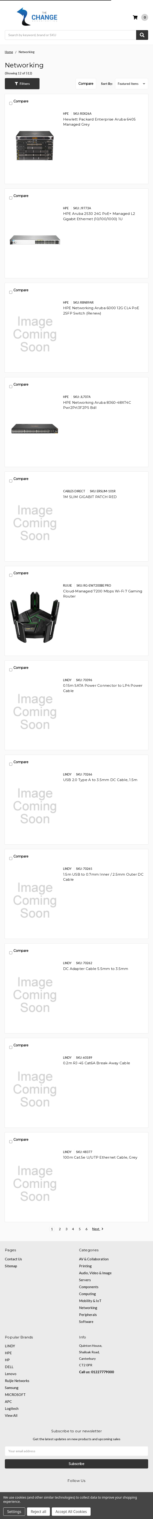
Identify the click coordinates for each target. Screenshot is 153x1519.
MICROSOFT (15, 1394)
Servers (85, 1280)
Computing (87, 1294)
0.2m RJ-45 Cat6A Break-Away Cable (96, 1063)
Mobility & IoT (90, 1301)
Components (88, 1287)
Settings (14, 1511)
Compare (85, 84)
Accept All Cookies (71, 1511)
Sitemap (11, 1266)
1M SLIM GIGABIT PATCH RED (90, 497)
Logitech (11, 1408)
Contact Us (13, 1259)
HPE (8, 1353)
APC (8, 1401)
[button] (22, 83)
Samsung (11, 1388)
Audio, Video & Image (95, 1273)
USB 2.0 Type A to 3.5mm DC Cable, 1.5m (100, 780)
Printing (85, 1266)
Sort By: (107, 84)
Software (86, 1321)
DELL (9, 1367)
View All (11, 1415)
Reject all (38, 1511)
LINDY (10, 1346)
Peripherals (88, 1314)
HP (7, 1360)
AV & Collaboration (94, 1259)
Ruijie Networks (17, 1381)
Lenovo (10, 1374)
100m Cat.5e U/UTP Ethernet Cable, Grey (100, 1157)
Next (98, 1229)
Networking (88, 1308)
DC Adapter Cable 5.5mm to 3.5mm (95, 968)
